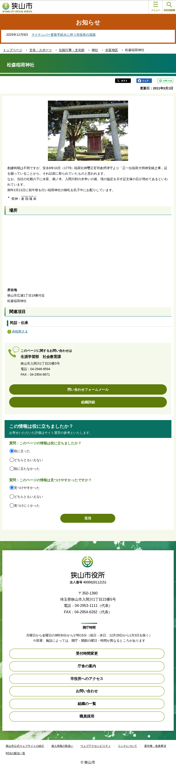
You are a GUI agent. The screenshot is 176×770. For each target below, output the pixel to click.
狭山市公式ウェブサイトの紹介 (25, 746)
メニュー (155, 6)
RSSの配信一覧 (15, 753)
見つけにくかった (27, 505)
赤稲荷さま (20, 331)
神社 (95, 50)
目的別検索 (169, 7)
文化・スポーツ (40, 50)
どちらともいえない (28, 460)
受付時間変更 (87, 653)
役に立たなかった (27, 468)
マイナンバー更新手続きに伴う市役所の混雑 (63, 34)
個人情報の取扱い (62, 746)
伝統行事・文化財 (72, 50)
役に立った (22, 451)
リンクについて (127, 746)
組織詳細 (88, 402)
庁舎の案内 (87, 666)
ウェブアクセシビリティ (95, 746)
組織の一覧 (87, 704)
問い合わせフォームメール (88, 389)
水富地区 (111, 50)
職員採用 (87, 716)
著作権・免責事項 (155, 746)
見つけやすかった (27, 488)
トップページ (12, 50)
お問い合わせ (87, 691)
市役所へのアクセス (86, 679)
